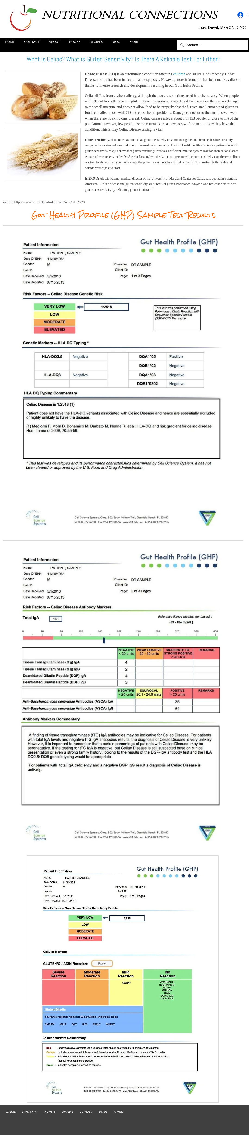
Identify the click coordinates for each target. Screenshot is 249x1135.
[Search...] (212, 45)
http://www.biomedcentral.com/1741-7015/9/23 (49, 202)
